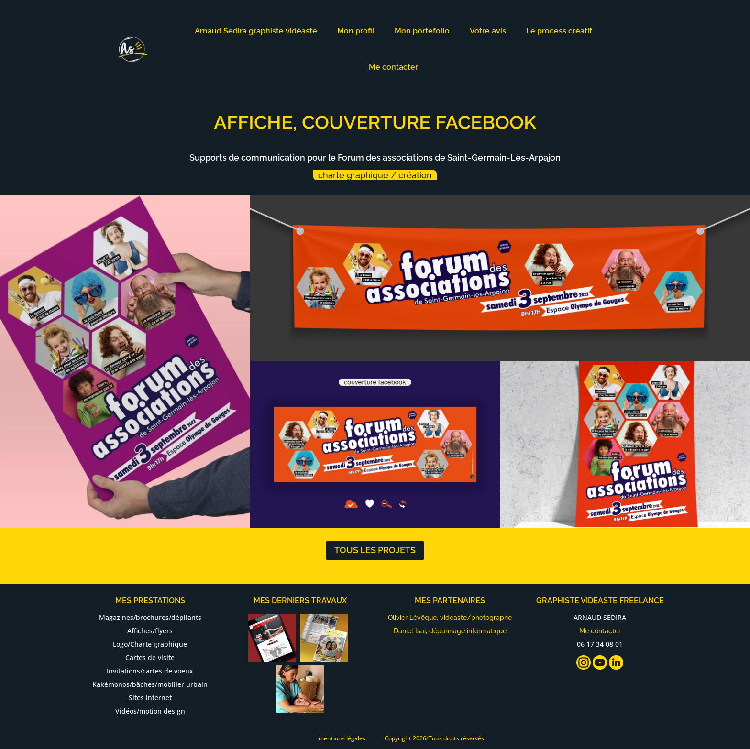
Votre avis (488, 30)
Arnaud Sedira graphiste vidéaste (256, 30)
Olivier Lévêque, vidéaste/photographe (450, 617)
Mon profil (356, 30)
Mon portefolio (422, 30)
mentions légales (342, 738)
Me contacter (393, 67)
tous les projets (375, 550)
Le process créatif (559, 30)
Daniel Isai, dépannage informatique (450, 631)
